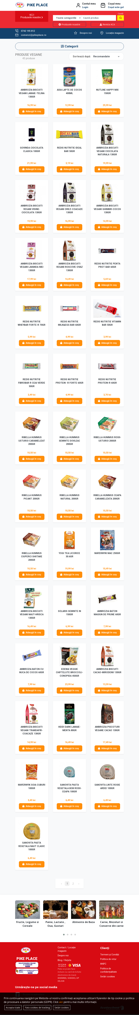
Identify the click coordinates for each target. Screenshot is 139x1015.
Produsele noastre (69, 24)
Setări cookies (107, 977)
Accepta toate (13, 1007)
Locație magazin (115, 33)
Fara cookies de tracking (37, 1007)
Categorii (69, 46)
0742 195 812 (28, 31)
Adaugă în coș (31, 111)
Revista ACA (107, 24)
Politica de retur (108, 960)
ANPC (103, 964)
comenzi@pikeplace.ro (33, 35)
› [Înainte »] (78, 884)
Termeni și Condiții (109, 955)
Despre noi (86, 33)
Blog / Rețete (64, 961)
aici (61, 1002)
